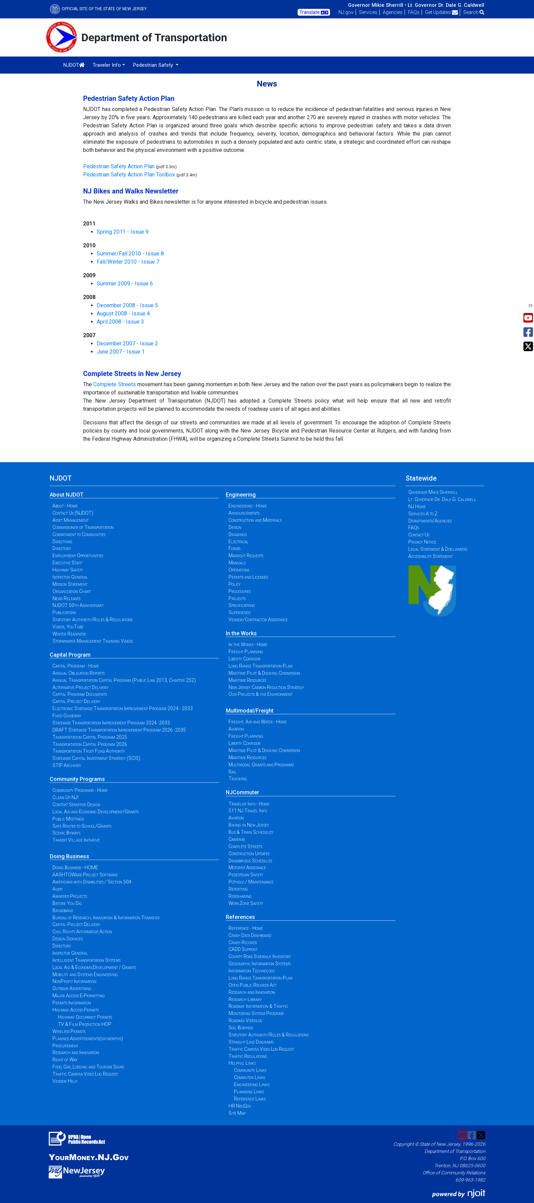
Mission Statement (70, 584)
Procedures (240, 591)
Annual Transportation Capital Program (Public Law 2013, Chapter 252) (124, 680)
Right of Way (65, 1059)
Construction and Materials (255, 520)
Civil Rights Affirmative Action (82, 931)
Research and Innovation (75, 1052)
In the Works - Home (248, 644)
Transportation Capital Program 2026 (89, 744)
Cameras (237, 839)
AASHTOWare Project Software (85, 874)
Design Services (67, 938)
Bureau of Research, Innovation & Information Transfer (106, 917)
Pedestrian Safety (246, 874)
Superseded (239, 612)
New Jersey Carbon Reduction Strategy (266, 687)
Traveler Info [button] (107, 65)
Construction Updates (249, 853)
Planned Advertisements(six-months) (87, 1038)
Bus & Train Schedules (251, 832)
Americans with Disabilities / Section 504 (91, 882)
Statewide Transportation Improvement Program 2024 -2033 (111, 722)
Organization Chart (71, 591)
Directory (61, 548)
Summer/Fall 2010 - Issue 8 (130, 253)
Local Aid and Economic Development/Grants (95, 811)
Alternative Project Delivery (80, 687)
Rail (233, 772)
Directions (62, 541)
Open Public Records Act (253, 985)
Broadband (62, 910)
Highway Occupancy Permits (85, 1017)
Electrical (239, 541)
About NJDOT (66, 494)
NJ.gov (346, 12)
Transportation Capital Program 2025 (89, 737)
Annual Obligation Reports (78, 673)
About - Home (65, 506)
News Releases (66, 598)
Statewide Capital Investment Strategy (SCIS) (96, 758)
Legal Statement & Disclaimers (437, 549)
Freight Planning (246, 651)
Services (368, 12)
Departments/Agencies (430, 521)
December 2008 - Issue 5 (127, 305)
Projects (237, 598)
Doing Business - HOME (75, 867)
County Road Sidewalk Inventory (260, 956)
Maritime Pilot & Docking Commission (264, 673)
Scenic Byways (66, 832)
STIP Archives (66, 765)
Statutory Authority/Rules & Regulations (92, 619)
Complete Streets (114, 384)
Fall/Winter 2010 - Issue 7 (128, 262)
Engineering (241, 494)
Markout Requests (246, 555)
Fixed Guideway (66, 715)
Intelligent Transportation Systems (86, 960)
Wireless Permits (68, 1031)
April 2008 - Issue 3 (120, 321)
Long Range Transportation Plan (261, 666)
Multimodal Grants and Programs (261, 764)
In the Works (241, 633)
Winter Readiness (69, 634)
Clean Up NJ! (65, 797)
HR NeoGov (240, 1106)
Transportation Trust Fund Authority (88, 751)
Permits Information (71, 1002)
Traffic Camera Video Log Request (85, 1074)
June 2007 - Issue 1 (121, 351)
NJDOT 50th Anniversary (78, 605)
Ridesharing (240, 896)
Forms (234, 548)
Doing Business (69, 856)
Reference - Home (246, 928)
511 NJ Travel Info (248, 810)
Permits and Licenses (248, 577)
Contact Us (418, 534)
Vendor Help (64, 1081)
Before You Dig (67, 903)
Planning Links (249, 1091)
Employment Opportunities (77, 555)
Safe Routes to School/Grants (81, 826)
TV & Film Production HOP (84, 1024)
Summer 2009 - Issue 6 (125, 283)
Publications (64, 612)
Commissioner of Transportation (83, 527)
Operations (239, 570)
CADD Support (243, 949)
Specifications (242, 605)
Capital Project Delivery (76, 701)
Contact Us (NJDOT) (72, 513)
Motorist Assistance (247, 867)
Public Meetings (68, 819)
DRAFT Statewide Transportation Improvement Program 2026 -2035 (119, 730)
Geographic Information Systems (259, 963)
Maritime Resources (247, 680)
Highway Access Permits (75, 1010)
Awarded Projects (69, 896)
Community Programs (77, 779)
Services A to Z (423, 513)
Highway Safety (67, 570)
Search (473, 12)
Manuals (237, 562)
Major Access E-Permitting (78, 995)
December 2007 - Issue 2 (127, 343)
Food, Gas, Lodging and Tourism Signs (88, 1066)
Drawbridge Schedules (250, 860)
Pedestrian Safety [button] (153, 65)
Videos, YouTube (67, 626)
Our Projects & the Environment (261, 694)
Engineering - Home (248, 506)
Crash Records (243, 942)
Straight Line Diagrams (251, 1042)
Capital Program (70, 655)
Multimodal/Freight (249, 710)
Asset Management (70, 520)
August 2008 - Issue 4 (123, 313)
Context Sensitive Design (76, 804)
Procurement (65, 1045)
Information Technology (252, 970)
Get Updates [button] (441, 12)
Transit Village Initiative (76, 840)
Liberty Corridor (245, 658)
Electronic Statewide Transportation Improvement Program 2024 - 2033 (122, 708)
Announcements (244, 513)
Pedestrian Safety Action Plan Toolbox (129, 174)
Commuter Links (249, 1077)
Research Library (245, 999)
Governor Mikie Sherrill (433, 492)
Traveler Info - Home (249, 804)
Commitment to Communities (79, 534)
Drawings (238, 534)
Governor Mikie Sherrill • (377, 5)
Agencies (393, 12)
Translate (313, 13)
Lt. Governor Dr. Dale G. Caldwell (446, 5)
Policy (235, 584)
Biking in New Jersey (249, 825)
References (240, 917)
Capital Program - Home (75, 666)
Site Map (237, 1113)
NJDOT (74, 65)
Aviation (236, 729)
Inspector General (70, 577)
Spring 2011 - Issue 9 (122, 232)
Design (235, 527)
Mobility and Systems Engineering (85, 974)
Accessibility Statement (430, 556)
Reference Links (250, 1099)
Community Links (250, 1070)
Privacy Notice (422, 542)
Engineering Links (251, 1084)
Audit (57, 889)
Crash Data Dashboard (250, 935)
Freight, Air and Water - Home (258, 721)
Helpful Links (242, 1063)
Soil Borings (241, 1027)
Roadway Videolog (246, 1020)
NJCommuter (242, 792)
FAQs (414, 12)
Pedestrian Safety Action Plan (119, 166)
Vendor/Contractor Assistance (258, 619)
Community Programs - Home (80, 790)
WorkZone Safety (246, 903)
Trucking (238, 778)
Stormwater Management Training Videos (92, 641)
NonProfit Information (74, 981)
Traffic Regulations (248, 1056)
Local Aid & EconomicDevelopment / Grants (94, 967)
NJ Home (417, 506)
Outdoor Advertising (72, 988)
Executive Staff (67, 562)
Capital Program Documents (79, 694)
